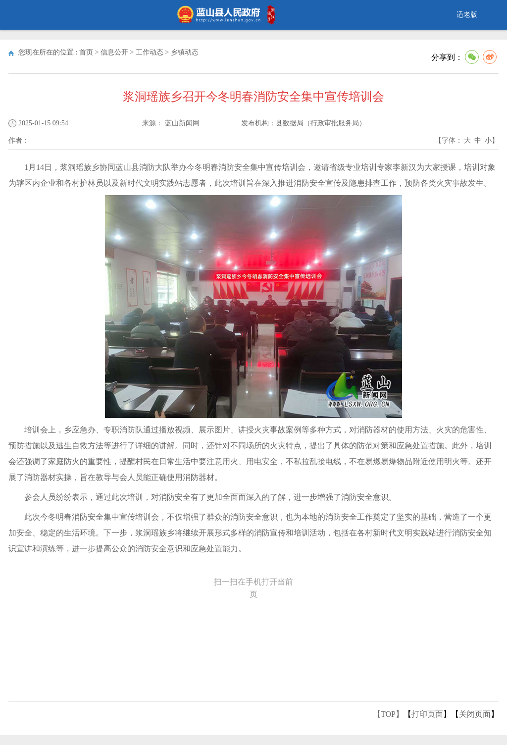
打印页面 (427, 714)
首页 (86, 52)
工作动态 (149, 52)
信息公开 (114, 52)
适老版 (466, 14)
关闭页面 (475, 714)
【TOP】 (388, 714)
